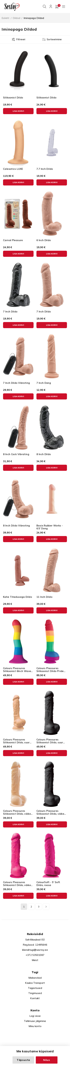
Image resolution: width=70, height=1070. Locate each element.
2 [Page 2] (31, 906)
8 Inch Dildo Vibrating (16, 524)
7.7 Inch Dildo (44, 168)
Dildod (16, 17)
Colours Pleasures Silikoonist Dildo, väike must (50, 813)
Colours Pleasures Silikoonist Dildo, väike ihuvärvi (17, 813)
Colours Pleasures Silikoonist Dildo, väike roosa (17, 884)
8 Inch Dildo (43, 453)
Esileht (5, 17)
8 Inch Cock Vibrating (16, 453)
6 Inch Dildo (43, 239)
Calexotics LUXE (13, 168)
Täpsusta (23, 1060)
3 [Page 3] (38, 906)
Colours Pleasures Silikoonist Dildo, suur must (49, 741)
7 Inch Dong (43, 382)
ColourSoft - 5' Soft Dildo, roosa (48, 883)
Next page (46, 906)
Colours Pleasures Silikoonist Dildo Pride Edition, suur (50, 670)
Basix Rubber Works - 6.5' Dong (49, 526)
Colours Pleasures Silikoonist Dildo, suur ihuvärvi (16, 741)
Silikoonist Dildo (13, 96)
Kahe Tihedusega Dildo (17, 596)
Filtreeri (20, 38)
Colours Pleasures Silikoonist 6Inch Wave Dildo (17, 670)
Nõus (46, 1060)
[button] (18, 110)
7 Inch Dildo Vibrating (16, 382)
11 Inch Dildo (44, 596)
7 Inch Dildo (10, 310)
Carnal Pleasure (13, 239)
